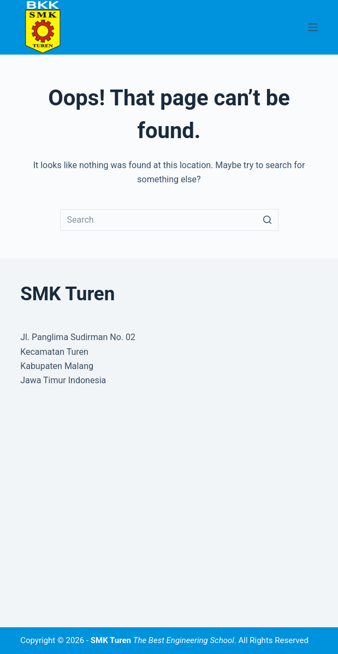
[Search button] (267, 220)
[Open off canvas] (313, 27)
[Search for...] (169, 220)
